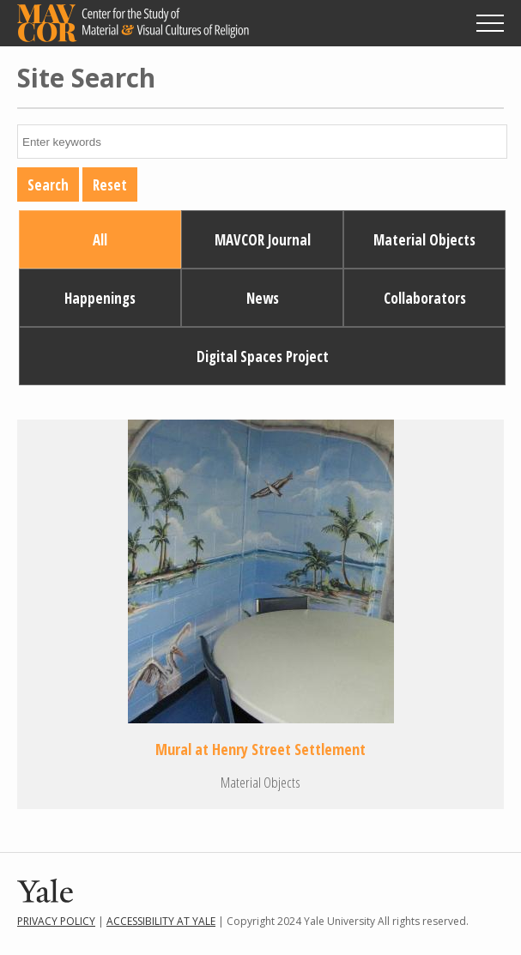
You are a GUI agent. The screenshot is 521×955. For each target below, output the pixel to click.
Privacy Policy (56, 921)
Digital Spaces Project (263, 356)
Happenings (100, 298)
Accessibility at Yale (160, 921)
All (100, 240)
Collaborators (425, 298)
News (262, 298)
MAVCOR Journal (263, 240)
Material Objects (424, 240)
